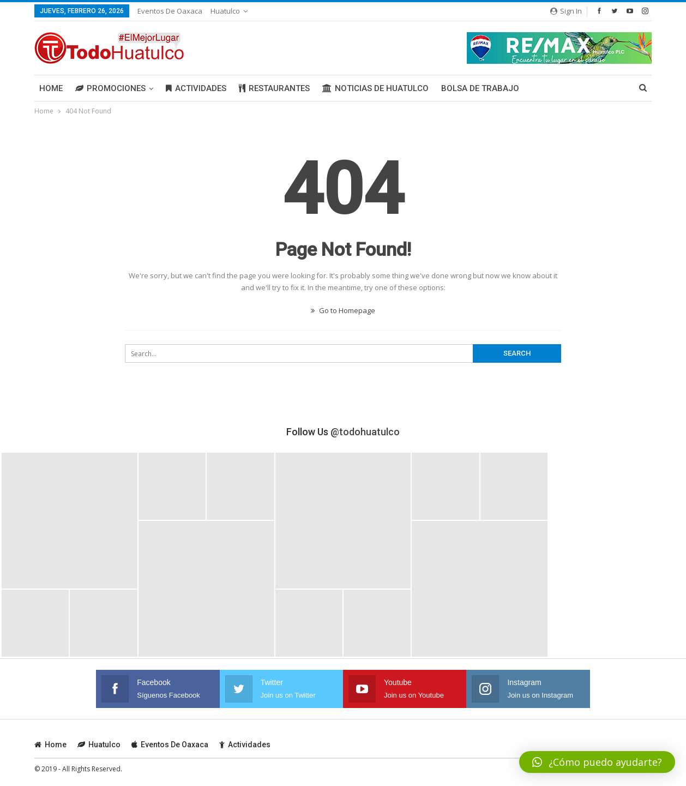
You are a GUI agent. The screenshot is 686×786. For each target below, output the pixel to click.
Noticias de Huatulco (375, 88)
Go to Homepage (343, 310)
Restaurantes (274, 88)
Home (51, 88)
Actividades (196, 88)
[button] (597, 762)
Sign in (566, 11)
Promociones (110, 88)
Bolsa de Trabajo (480, 88)
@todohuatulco (365, 431)
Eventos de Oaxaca (169, 11)
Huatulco (225, 11)
